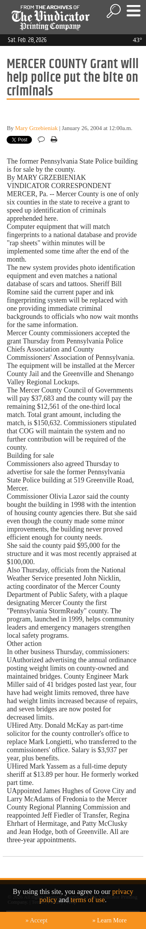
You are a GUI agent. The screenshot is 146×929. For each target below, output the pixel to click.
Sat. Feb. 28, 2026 (27, 40)
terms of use (87, 900)
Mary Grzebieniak (36, 128)
